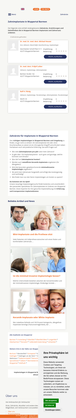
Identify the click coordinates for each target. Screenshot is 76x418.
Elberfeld (31, 339)
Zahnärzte (64, 14)
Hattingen (13, 356)
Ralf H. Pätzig (25, 91)
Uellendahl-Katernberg (38, 342)
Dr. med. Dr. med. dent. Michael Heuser (35, 41)
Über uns (11, 411)
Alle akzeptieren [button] (51, 401)
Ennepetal (31, 353)
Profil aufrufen (55, 57)
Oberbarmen (14, 342)
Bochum (13, 353)
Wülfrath (22, 363)
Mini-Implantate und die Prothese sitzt (33, 234)
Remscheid (36, 358)
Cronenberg (21, 339)
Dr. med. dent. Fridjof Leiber (31, 66)
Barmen (13, 339)
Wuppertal (14, 363)
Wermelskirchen (33, 361)
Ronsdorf (24, 342)
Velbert (23, 361)
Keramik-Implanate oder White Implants (33, 317)
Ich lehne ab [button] (49, 405)
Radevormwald (24, 358)
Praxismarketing (14, 414)
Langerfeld (53, 339)
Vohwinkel (52, 342)
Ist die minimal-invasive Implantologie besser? (36, 275)
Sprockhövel (14, 361)
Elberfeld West (41, 339)
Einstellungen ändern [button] (53, 410)
